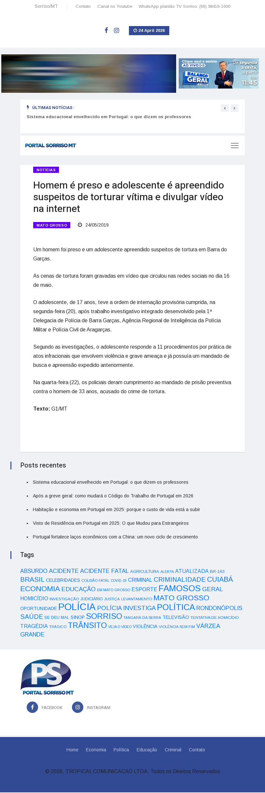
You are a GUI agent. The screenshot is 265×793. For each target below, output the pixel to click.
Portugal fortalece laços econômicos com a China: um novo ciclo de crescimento (115, 537)
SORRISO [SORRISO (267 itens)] (104, 616)
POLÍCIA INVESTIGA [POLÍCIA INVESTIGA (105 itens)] (126, 608)
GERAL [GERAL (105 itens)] (212, 589)
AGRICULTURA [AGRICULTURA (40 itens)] (144, 572)
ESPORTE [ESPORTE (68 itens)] (144, 590)
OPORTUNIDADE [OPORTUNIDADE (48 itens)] (38, 609)
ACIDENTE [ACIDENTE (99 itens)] (64, 571)
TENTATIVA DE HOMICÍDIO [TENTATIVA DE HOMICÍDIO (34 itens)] (214, 618)
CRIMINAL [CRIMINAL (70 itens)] (140, 580)
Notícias (46, 170)
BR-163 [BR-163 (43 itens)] (217, 572)
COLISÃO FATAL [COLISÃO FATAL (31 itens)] (95, 581)
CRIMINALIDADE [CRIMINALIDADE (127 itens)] (180, 580)
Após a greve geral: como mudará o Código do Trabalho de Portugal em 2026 (113, 496)
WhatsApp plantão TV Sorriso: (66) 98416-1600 (184, 6)
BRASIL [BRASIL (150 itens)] (32, 580)
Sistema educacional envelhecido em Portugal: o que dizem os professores (109, 116)
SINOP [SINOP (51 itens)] (78, 617)
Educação (147, 750)
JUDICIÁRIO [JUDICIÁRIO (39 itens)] (91, 599)
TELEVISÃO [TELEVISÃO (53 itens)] (175, 617)
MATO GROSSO (51, 226)
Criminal (173, 750)
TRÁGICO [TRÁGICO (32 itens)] (57, 627)
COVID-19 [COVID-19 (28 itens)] (119, 581)
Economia (96, 750)
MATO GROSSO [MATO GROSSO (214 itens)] (181, 598)
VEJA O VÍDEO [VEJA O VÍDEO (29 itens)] (120, 627)
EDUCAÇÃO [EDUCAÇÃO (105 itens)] (78, 589)
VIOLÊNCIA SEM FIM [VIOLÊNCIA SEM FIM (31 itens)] (177, 627)
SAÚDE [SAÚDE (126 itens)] (31, 617)
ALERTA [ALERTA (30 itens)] (167, 572)
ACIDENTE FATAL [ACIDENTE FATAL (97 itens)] (104, 571)
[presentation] (225, 108)
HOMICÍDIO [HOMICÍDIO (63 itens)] (34, 599)
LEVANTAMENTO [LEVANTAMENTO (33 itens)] (136, 599)
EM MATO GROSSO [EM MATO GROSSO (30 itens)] (113, 590)
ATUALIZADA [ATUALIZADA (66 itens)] (192, 572)
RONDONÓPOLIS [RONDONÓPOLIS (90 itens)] (219, 608)
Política (121, 750)
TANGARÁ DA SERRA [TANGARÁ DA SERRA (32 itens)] (142, 618)
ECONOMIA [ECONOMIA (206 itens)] (40, 589)
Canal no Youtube (114, 6)
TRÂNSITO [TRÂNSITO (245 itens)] (87, 625)
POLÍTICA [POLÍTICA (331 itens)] (176, 607)
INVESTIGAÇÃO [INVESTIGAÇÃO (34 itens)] (64, 599)
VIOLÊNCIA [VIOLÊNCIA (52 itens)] (145, 627)
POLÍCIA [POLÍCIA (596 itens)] (77, 607)
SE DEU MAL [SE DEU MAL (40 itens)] (56, 618)
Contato (83, 6)
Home (72, 750)
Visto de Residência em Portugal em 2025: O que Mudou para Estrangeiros (111, 523)
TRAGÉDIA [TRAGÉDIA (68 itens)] (34, 627)
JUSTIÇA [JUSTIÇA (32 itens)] (112, 600)
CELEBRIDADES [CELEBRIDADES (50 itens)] (63, 580)
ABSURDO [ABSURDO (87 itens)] (34, 571)
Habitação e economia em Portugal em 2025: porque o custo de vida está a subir (116, 510)
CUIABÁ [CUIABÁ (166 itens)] (220, 580)
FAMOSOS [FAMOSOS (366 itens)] (180, 589)
